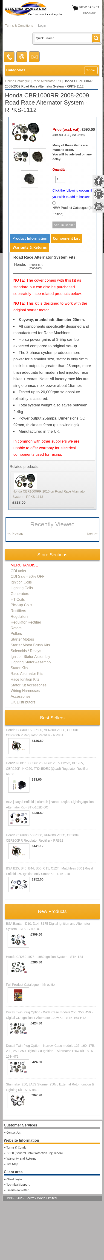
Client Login (14, 1179)
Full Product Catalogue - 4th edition (31, 984)
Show (90, 70)
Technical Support (18, 1185)
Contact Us (13, 1133)
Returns (31, 1159)
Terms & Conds (16, 1147)
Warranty (12, 1159)
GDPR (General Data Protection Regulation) (34, 1153)
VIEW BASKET (89, 7)
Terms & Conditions (19, 25)
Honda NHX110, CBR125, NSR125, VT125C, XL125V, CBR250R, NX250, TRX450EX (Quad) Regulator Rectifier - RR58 (48, 768)
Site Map (12, 1164)
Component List (66, 238)
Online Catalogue (17, 81)
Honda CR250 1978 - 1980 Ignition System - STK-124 (44, 957)
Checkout (89, 13)
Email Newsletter (17, 1190)
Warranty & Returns (29, 247)
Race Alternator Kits (46, 81)
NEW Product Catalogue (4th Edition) (73, 211)
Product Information (29, 238)
